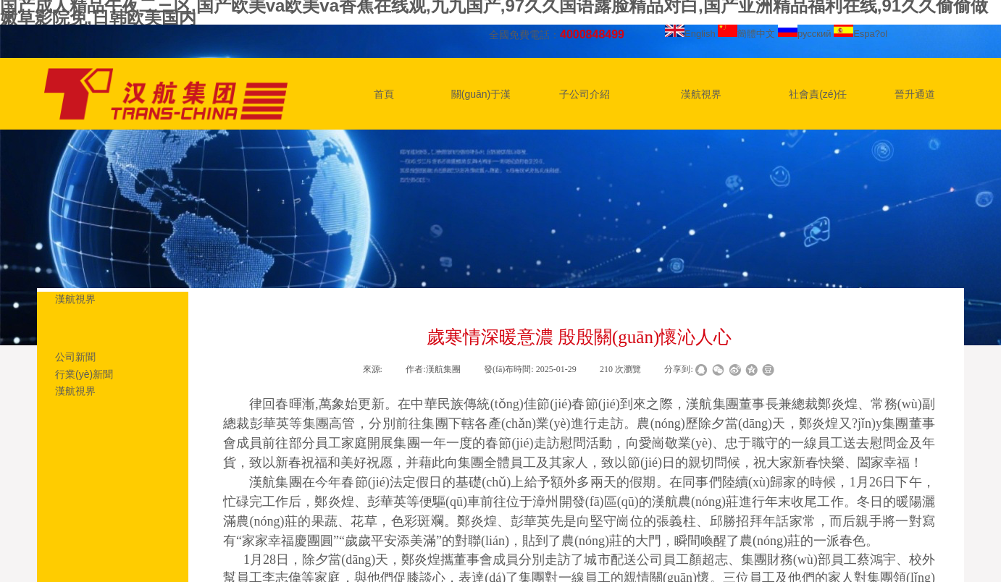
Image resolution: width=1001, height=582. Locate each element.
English (690, 33)
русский (805, 33)
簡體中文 (746, 33)
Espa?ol (860, 33)
